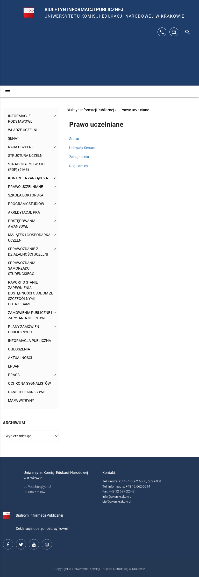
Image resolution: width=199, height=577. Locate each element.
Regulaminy (78, 166)
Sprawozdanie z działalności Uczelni (28, 251)
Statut (74, 139)
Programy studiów (26, 204)
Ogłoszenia (19, 349)
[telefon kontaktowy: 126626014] (162, 31)
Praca (14, 375)
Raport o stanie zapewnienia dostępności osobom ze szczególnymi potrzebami (30, 293)
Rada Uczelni (20, 147)
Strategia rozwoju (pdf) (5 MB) (26, 167)
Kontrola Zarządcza (28, 178)
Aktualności (20, 358)
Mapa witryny (21, 400)
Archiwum (14, 422)
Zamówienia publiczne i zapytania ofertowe (30, 315)
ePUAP (13, 366)
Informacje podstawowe (20, 118)
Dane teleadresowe (26, 392)
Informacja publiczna (29, 341)
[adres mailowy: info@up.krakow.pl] (173, 31)
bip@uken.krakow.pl (116, 501)
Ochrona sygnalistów (29, 383)
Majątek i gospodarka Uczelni (29, 237)
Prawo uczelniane (25, 187)
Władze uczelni (22, 130)
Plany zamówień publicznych (23, 329)
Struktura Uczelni (26, 155)
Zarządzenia (79, 157)
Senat (13, 138)
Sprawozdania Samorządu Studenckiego (21, 268)
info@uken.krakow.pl (117, 496)
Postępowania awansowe (21, 223)
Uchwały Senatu (82, 148)
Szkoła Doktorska (25, 195)
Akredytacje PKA (24, 212)
